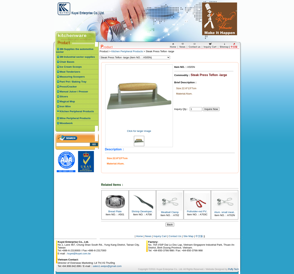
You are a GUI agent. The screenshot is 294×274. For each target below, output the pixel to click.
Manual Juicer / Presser (74, 91)
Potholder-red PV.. (197, 211)
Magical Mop (67, 101)
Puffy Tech (233, 269)
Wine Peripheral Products (75, 118)
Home (139, 236)
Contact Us (175, 236)
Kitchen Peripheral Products (77, 111)
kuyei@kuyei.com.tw (79, 253)
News (148, 236)
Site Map (188, 236)
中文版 (199, 236)
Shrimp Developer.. (142, 211)
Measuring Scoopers (72, 76)
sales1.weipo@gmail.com (107, 266)
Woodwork (66, 123)
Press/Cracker (68, 86)
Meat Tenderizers (70, 71)
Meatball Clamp (170, 212)
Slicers (64, 96)
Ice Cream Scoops (71, 66)
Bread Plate (115, 211)
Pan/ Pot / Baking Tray (73, 81)
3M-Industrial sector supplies (77, 56)
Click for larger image (139, 131)
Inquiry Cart (160, 236)
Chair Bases (67, 61)
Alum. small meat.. (224, 212)
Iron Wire (65, 106)
